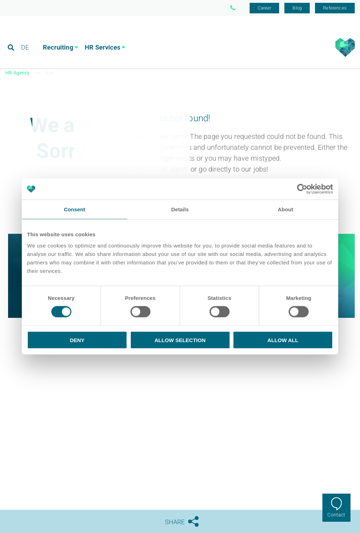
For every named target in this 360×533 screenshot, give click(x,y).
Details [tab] (180, 209)
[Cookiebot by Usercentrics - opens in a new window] (302, 189)
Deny (77, 340)
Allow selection (180, 340)
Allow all (283, 340)
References (335, 8)
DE (25, 36)
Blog (297, 8)
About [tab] (285, 209)
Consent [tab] (74, 209)
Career (264, 8)
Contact (336, 515)
